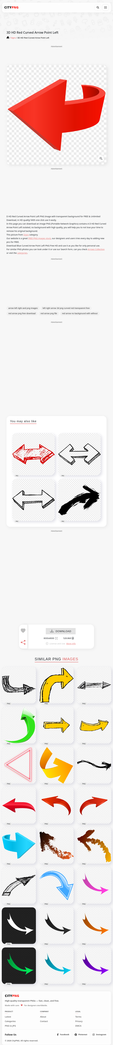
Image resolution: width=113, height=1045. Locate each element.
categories (22, 253)
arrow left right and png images (23, 308)
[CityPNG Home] (11, 7)
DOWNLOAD (60, 631)
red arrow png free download (22, 313)
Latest (8, 1016)
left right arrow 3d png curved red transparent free (66, 308)
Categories (10, 1021)
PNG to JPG (10, 1026)
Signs (26, 234)
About (43, 1016)
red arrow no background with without (80, 313)
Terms (78, 1016)
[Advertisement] (56, 55)
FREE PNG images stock (39, 238)
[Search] (98, 7)
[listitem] (63, 1034)
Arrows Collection (96, 249)
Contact (44, 1021)
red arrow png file (49, 313)
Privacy (79, 1021)
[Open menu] (105, 7)
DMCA (78, 1026)
